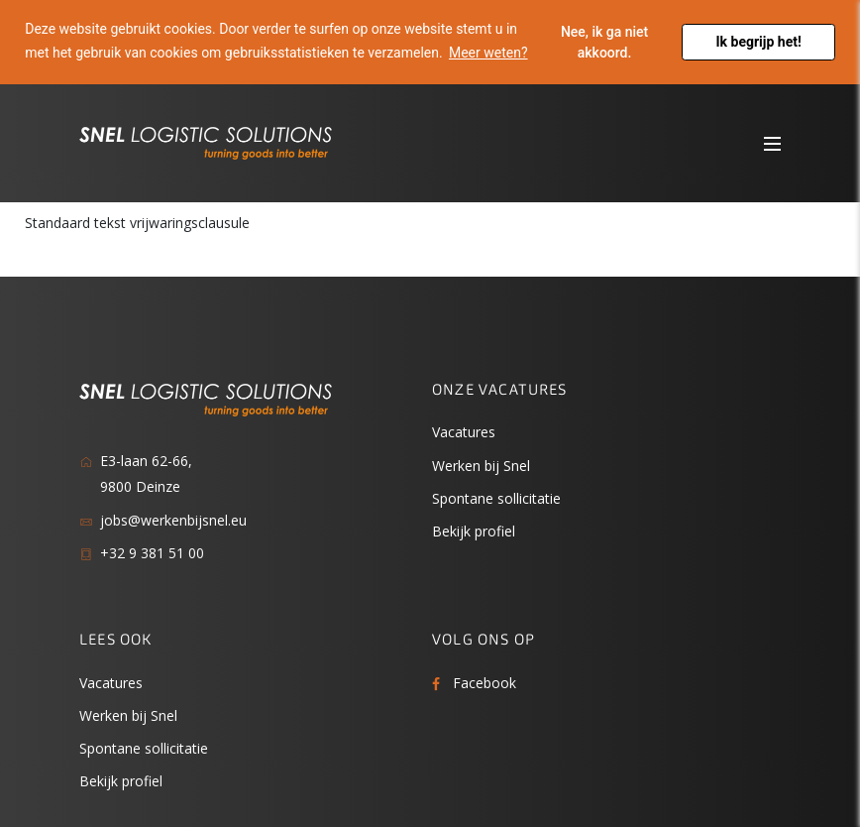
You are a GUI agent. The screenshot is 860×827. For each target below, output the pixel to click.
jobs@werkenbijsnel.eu (173, 520)
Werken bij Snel (481, 465)
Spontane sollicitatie (496, 498)
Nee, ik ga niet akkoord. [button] (604, 42)
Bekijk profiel (473, 531)
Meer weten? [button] (488, 52)
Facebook (484, 682)
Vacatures (463, 431)
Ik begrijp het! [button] (759, 42)
